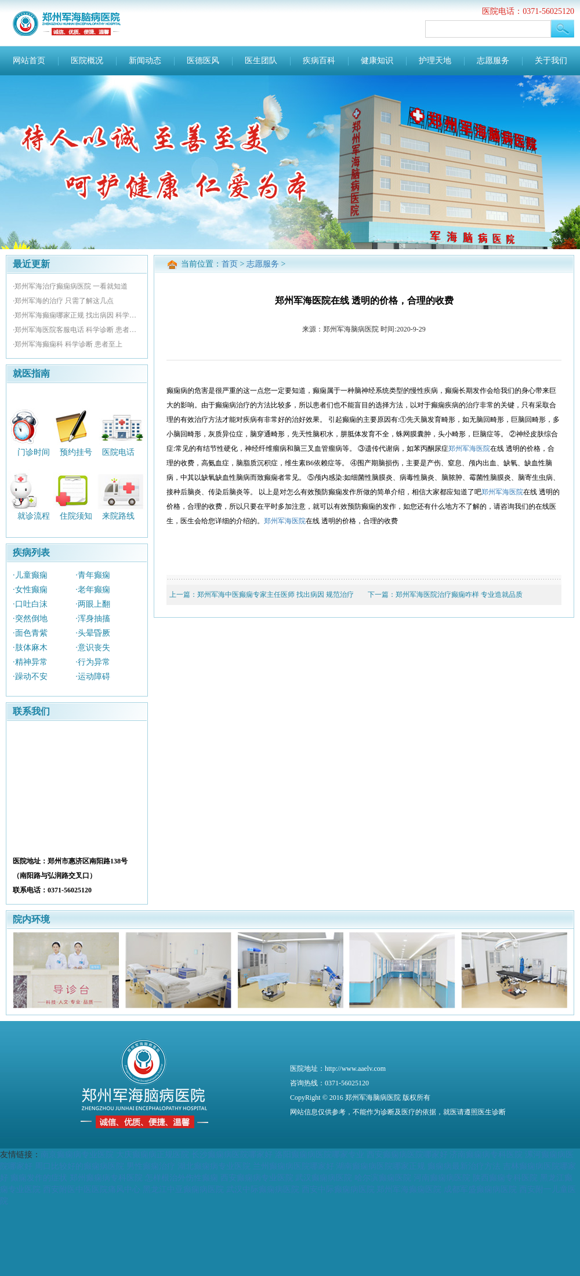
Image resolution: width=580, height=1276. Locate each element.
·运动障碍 (92, 676)
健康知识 (377, 60)
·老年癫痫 (92, 589)
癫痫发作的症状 (38, 1177)
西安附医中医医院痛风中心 (91, 1189)
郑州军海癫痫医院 (408, 1189)
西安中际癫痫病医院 (338, 1189)
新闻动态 (145, 60)
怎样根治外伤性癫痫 (181, 1177)
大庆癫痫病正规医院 (152, 1154)
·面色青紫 (30, 633)
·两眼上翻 (92, 604)
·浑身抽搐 (92, 618)
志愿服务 (493, 60)
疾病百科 (319, 60)
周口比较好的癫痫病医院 (79, 1166)
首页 (230, 264)
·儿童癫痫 (30, 575)
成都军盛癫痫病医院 (480, 1189)
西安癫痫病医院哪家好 (407, 1154)
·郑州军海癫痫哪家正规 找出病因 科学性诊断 (77, 315)
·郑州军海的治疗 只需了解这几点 (63, 301)
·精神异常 (30, 662)
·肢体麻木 (30, 647)
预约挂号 (76, 451)
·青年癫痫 (92, 575)
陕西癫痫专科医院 (505, 1177)
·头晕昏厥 (92, 633)
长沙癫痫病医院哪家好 (232, 1154)
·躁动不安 (30, 676)
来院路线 (118, 516)
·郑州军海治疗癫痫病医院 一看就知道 (70, 286)
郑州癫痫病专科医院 (106, 1177)
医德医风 (203, 60)
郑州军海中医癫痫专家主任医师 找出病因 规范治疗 (275, 594)
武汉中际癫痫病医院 (262, 1189)
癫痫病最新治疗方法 (464, 1166)
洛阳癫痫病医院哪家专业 (319, 1154)
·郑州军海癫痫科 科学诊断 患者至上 (67, 344)
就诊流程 (33, 516)
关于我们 (551, 60)
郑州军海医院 (469, 448)
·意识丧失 (92, 647)
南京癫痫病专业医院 (77, 1154)
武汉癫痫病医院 (323, 1177)
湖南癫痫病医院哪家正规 (380, 1166)
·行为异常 (92, 662)
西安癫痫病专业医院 (256, 1177)
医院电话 (118, 451)
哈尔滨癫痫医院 (382, 1177)
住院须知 (76, 516)
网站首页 (29, 60)
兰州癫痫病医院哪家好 (293, 1166)
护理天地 (435, 60)
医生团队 (261, 60)
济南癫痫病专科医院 (486, 1154)
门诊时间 (33, 451)
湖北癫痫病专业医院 (214, 1166)
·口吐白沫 (30, 604)
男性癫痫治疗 (150, 1166)
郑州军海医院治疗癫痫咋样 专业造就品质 (459, 594)
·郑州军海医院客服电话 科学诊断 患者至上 (77, 330)
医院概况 (87, 60)
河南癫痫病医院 (442, 1177)
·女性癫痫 (30, 589)
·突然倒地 (30, 618)
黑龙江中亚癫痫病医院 (183, 1189)
